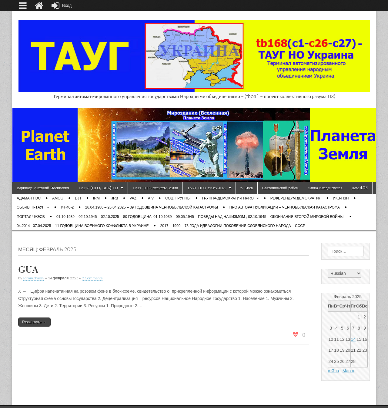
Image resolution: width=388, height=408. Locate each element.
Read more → (34, 322)
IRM (96, 198)
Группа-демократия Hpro (227, 198)
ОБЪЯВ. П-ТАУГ (30, 207)
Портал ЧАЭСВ (31, 217)
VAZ (133, 198)
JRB (114, 198)
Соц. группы (177, 198)
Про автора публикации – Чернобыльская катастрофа (284, 207)
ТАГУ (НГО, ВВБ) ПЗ (98, 187)
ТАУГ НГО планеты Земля (155, 187)
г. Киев (246, 187)
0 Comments (92, 278)
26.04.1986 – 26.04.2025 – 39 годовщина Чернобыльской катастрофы (151, 207)
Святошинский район (280, 187)
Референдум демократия (295, 198)
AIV (151, 198)
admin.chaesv (33, 278)
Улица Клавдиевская (325, 187)
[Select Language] (344, 273)
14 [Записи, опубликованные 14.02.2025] (353, 339)
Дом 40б (360, 187)
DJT (78, 198)
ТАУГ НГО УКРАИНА (206, 187)
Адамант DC (29, 198)
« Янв (333, 370)
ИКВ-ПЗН (341, 198)
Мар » (348, 370)
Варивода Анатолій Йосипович (43, 187)
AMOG (57, 198)
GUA (28, 269)
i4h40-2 (67, 207)
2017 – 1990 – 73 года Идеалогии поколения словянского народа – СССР (232, 226)
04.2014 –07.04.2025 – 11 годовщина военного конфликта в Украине (83, 226)
